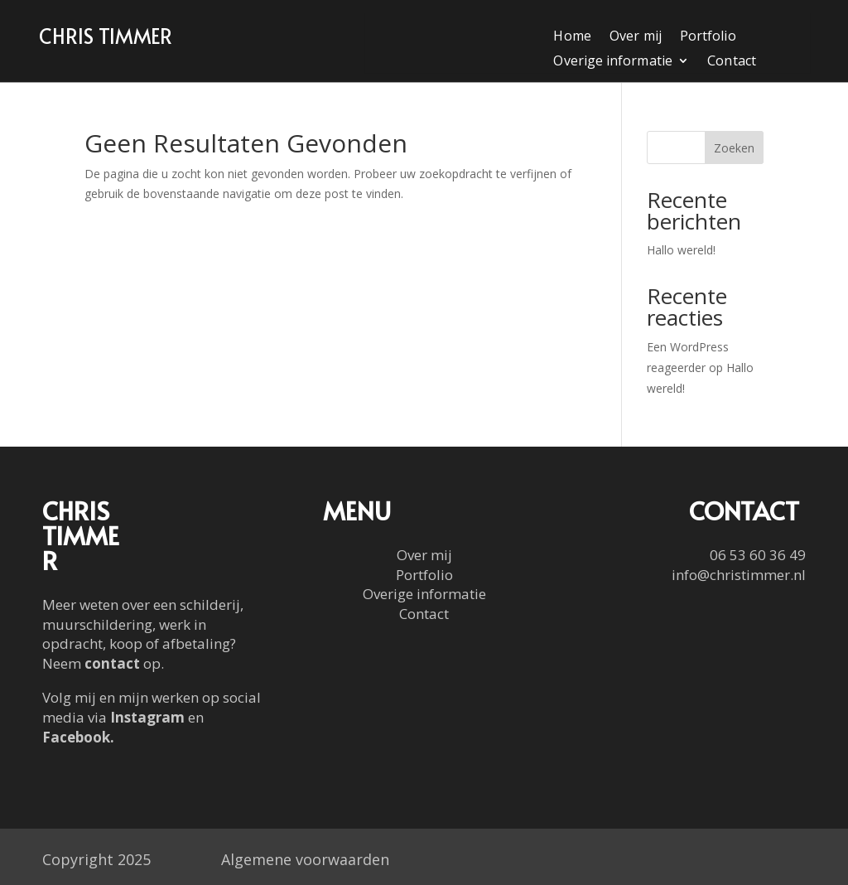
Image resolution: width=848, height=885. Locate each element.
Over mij (636, 37)
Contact (732, 62)
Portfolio (708, 37)
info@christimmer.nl (739, 574)
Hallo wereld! (681, 250)
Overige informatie (613, 62)
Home (572, 37)
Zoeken (734, 148)
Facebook (76, 737)
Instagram (147, 717)
